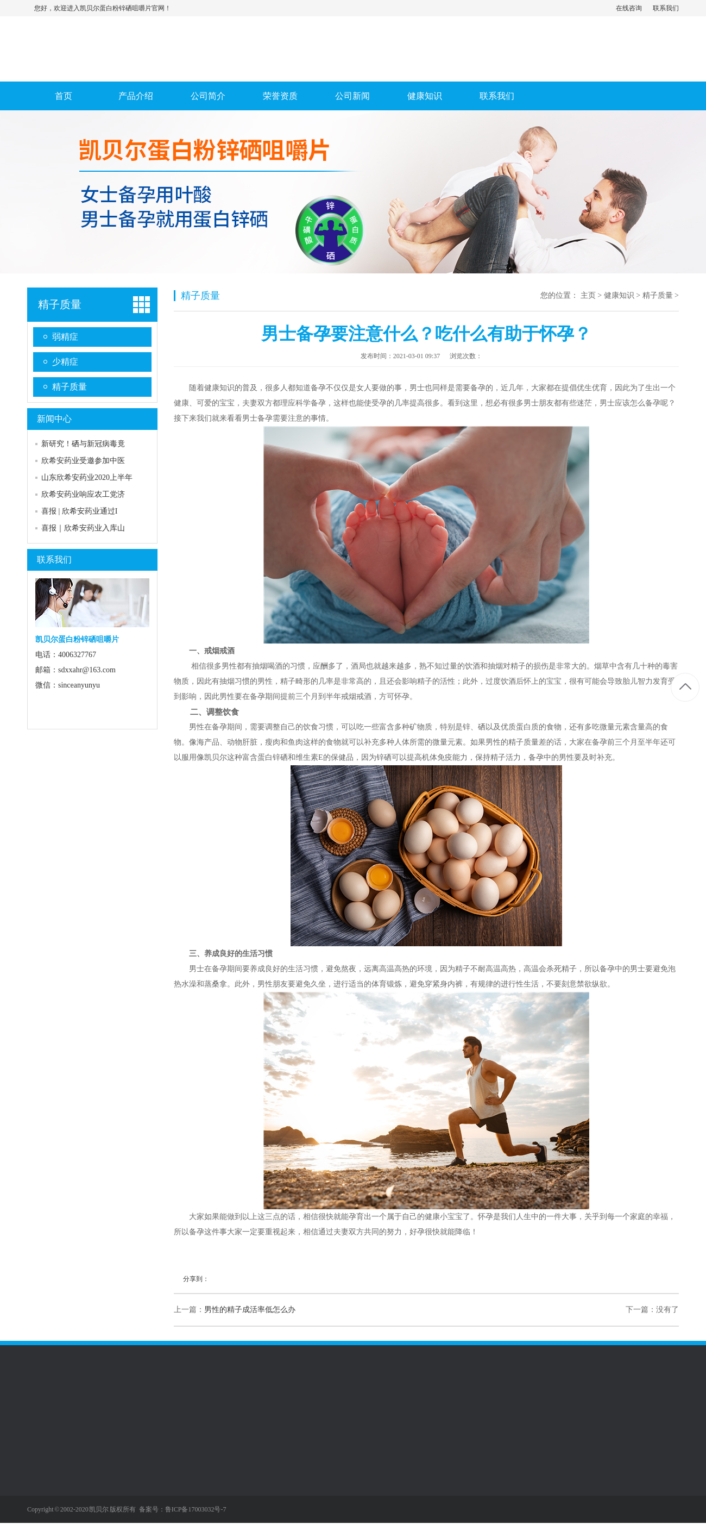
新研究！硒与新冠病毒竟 (83, 444)
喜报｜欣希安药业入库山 (83, 528)
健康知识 (424, 96)
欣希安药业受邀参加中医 (83, 461)
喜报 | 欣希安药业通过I (79, 511)
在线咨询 (629, 8)
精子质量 (59, 304)
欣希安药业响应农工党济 (83, 494)
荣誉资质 (280, 96)
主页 (588, 295)
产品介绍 (135, 96)
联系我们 (666, 8)
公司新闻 (352, 96)
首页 (63, 96)
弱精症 (65, 336)
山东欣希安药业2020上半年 (87, 477)
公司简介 (208, 96)
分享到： (196, 1279)
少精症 (65, 361)
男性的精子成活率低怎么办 (249, 1310)
